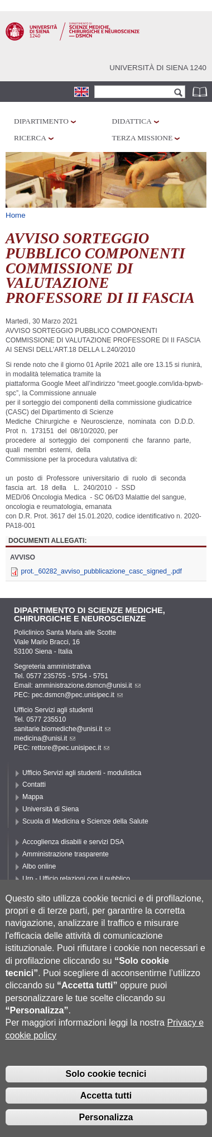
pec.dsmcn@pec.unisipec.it (77, 695)
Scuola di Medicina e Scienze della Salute (85, 821)
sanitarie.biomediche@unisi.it (62, 729)
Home (16, 215)
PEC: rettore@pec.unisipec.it (61, 748)
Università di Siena (50, 809)
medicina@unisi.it (44, 738)
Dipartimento (41, 121)
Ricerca (30, 138)
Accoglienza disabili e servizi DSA (73, 842)
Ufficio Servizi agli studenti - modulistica (81, 773)
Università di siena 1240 (157, 67)
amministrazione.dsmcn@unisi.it (87, 685)
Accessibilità (41, 890)
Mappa (32, 797)
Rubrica (200, 91)
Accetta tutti (106, 1110)
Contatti (34, 784)
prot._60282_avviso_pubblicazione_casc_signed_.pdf (101, 571)
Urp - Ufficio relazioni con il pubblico (76, 879)
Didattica (132, 121)
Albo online (39, 866)
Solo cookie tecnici (106, 1089)
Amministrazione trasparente (65, 854)
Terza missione (142, 138)
